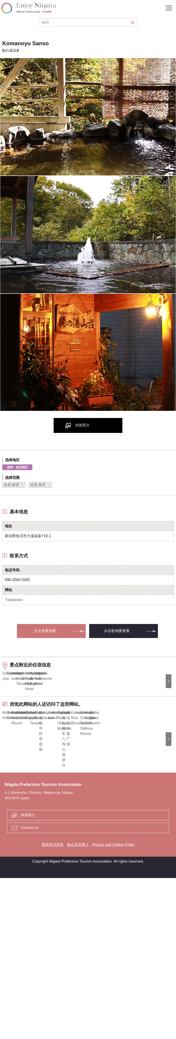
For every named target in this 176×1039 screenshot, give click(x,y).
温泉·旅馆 (11, 485)
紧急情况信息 (52, 1006)
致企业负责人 (78, 1006)
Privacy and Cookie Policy (113, 1006)
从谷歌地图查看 (117, 631)
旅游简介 (28, 976)
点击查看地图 (45, 631)
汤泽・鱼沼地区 (17, 467)
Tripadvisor (14, 600)
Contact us (29, 989)
